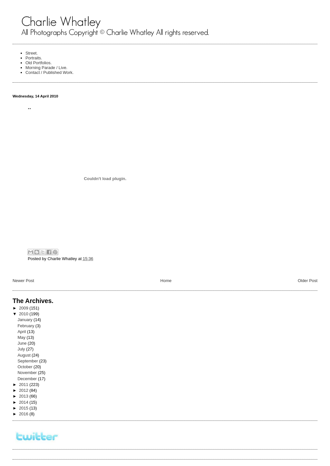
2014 (24, 402)
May (21, 337)
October (25, 366)
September (28, 361)
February (26, 325)
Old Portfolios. (38, 62)
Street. (31, 53)
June (22, 343)
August (24, 355)
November (27, 372)
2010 (24, 313)
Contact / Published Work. (49, 72)
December (27, 378)
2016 (24, 413)
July (21, 349)
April (22, 331)
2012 (24, 390)
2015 (24, 408)
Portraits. (33, 58)
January (25, 319)
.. (29, 107)
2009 (24, 308)
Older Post (307, 280)
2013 (24, 396)
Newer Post (23, 280)
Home (166, 280)
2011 (24, 384)
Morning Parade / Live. (46, 67)
